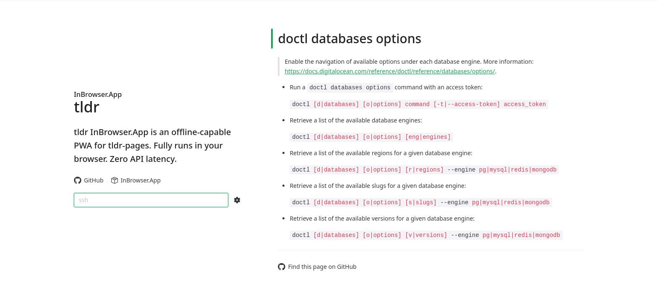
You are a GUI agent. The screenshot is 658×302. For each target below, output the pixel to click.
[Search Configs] (237, 200)
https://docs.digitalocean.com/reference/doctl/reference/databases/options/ (390, 71)
